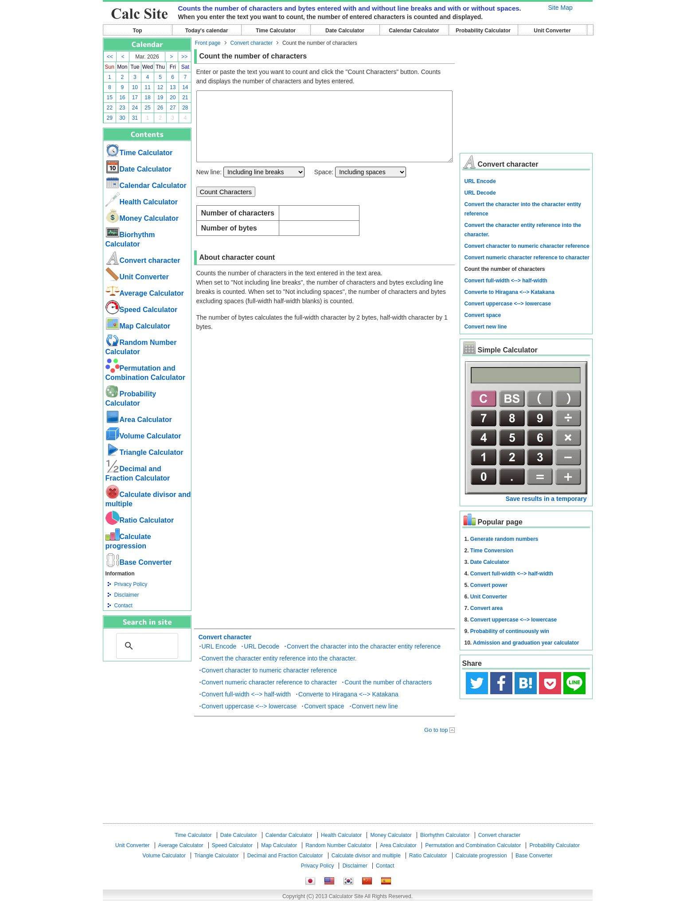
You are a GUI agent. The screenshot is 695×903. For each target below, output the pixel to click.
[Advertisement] (147, 710)
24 (135, 108)
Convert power (489, 585)
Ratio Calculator (139, 520)
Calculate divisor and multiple (366, 855)
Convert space (324, 719)
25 (147, 108)
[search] (145, 646)
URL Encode (219, 659)
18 (147, 97)
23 (122, 108)
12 (160, 87)
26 (160, 108)
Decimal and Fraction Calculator (285, 855)
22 (110, 108)
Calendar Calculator (414, 30)
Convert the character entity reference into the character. (279, 671)
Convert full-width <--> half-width (246, 707)
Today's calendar (206, 30)
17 (135, 97)
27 (173, 108)
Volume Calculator (143, 436)
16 (122, 97)
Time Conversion (491, 550)
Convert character (142, 260)
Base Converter (138, 562)
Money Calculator (142, 218)
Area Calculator (138, 419)
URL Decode (261, 659)
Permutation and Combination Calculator (473, 845)
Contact (123, 605)
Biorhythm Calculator (444, 835)
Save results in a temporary (546, 498)
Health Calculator (141, 202)
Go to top (436, 743)
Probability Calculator (483, 30)
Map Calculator (138, 326)
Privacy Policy (131, 584)
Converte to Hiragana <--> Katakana (348, 707)
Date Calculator (344, 30)
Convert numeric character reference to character (269, 695)
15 (110, 97)
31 (135, 118)
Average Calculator (144, 293)
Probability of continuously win (509, 631)
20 (173, 97)
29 (110, 118)
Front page (208, 43)
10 (135, 87)
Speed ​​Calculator (141, 309)
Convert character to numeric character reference (269, 683)
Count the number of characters (388, 695)
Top (137, 30)
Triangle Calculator (144, 452)
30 (122, 118)
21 (185, 97)
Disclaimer (126, 595)
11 (147, 87)
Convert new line (375, 719)
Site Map (560, 7)
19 (160, 97)
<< (110, 57)
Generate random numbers (504, 539)
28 (185, 108)
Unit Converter (552, 30)
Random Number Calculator (338, 845)
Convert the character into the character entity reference (364, 659)
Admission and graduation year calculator (526, 643)
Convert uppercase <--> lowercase (249, 719)
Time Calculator (276, 30)
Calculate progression (481, 855)
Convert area (486, 608)
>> (184, 57)
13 (173, 87)
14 (185, 87)
